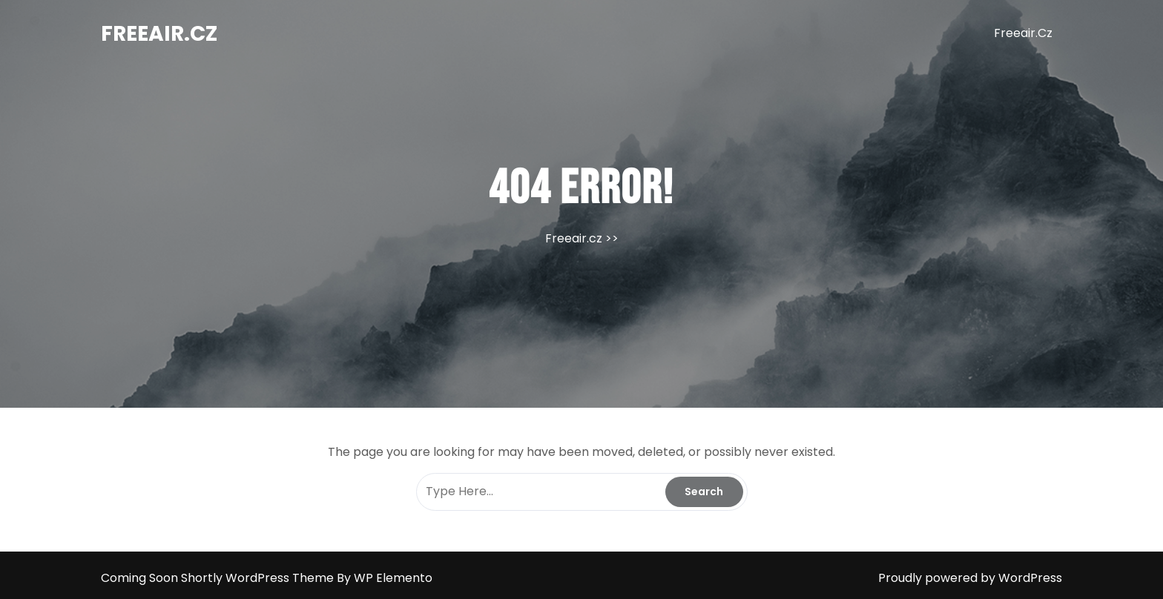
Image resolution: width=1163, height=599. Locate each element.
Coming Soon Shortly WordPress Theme (219, 577)
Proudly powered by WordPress (970, 577)
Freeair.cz (159, 33)
